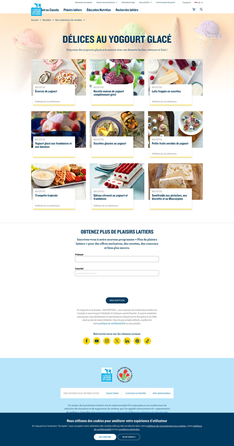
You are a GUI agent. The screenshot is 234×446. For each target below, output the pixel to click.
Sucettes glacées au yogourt (110, 143)
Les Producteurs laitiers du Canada (36, 9)
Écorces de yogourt (46, 91)
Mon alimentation (162, 393)
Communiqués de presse (165, 2)
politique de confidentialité (112, 323)
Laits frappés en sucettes (166, 91)
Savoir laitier (112, 393)
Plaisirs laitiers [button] (87, 10)
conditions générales (129, 429)
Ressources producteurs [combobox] (106, 2)
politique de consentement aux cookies (166, 425)
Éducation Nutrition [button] (117, 10)
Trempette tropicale (46, 195)
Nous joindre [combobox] (144, 2)
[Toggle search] (201, 10)
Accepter (105, 437)
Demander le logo (128, 2)
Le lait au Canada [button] (60, 10)
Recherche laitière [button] (148, 10)
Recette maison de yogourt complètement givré (109, 92)
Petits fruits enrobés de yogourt (170, 143)
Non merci (129, 437)
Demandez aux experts (83, 2)
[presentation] (117, 287)
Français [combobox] (186, 2)
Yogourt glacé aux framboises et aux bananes (53, 145)
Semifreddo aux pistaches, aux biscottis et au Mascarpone (169, 197)
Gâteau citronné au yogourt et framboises (111, 197)
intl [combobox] (199, 2)
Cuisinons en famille (136, 393)
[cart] (194, 10)
